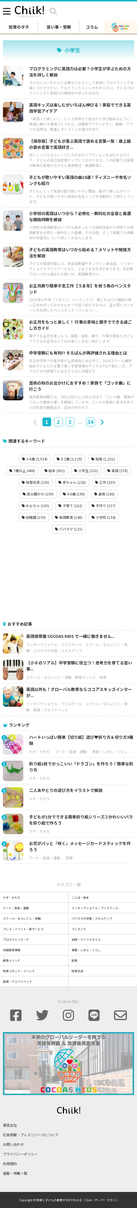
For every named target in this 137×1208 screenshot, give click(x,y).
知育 (102, 677)
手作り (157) (103, 505)
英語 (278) (117, 470)
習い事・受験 (59, 27)
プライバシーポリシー (20, 1153)
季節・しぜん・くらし (109, 751)
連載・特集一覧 (15, 1173)
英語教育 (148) (68, 517)
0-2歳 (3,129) (69, 458)
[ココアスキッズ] (120, 27)
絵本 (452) (55, 470)
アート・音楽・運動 (71, 751)
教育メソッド (85, 677)
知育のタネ (19, 27)
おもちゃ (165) (35, 505)
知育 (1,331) (103, 458)
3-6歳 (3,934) (34, 458)
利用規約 (10, 1163)
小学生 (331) (86, 470)
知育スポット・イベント (19, 971)
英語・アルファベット (50, 709)
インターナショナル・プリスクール (54, 644)
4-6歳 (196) (74, 493)
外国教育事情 (11, 950)
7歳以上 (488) (22, 470)
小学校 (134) (103, 517)
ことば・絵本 (80, 897)
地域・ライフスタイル (86, 939)
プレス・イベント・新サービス (23, 929)
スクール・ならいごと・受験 (49, 677)
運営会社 (10, 1125)
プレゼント (79, 929)
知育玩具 (77, 971)
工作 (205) (105, 482)
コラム (92, 27)
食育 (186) (104, 493)
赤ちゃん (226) (72, 482)
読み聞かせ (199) (38, 493)
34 (90, 421)
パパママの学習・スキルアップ (57, 650)
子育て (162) (70, 505)
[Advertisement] (68, 577)
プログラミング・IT (16, 939)
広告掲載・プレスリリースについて (30, 1134)
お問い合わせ (13, 1144)
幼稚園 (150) (34, 517)
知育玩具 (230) (35, 482)
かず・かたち (39, 751)
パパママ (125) (68, 528)
